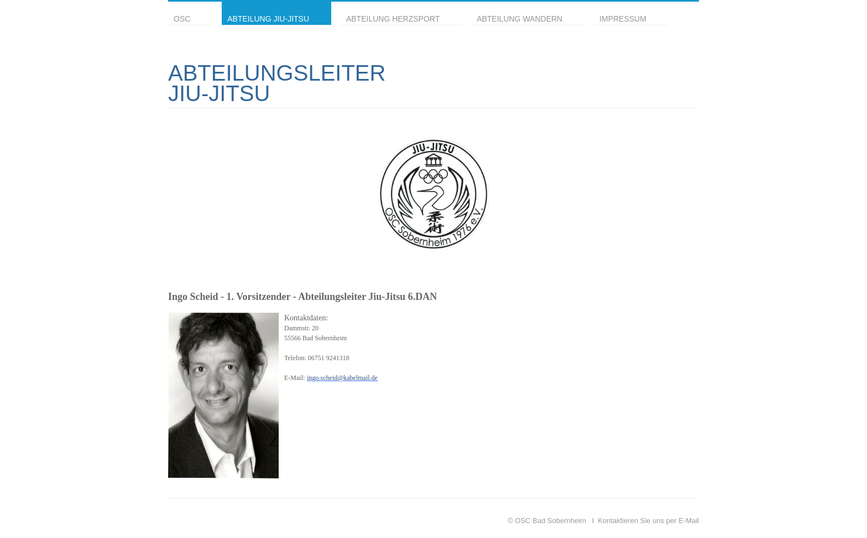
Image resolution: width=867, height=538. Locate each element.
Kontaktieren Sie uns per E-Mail (648, 520)
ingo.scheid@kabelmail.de (342, 378)
